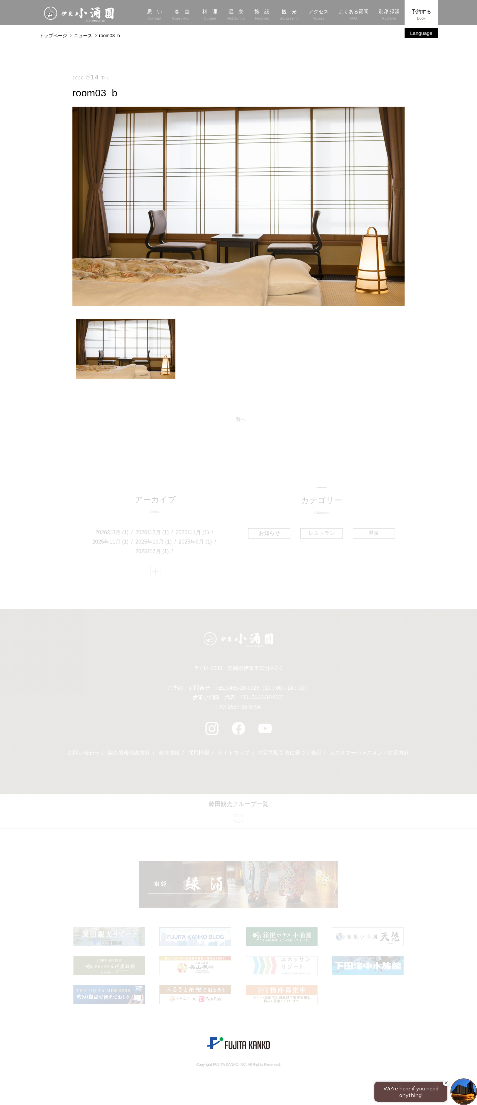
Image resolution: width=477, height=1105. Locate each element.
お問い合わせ (83, 755)
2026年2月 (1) (152, 533)
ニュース (83, 35)
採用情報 (198, 755)
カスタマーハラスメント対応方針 (370, 755)
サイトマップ (233, 755)
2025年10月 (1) (154, 543)
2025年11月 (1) (110, 543)
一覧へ (238, 419)
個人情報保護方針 (129, 755)
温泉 (373, 533)
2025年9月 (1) (195, 543)
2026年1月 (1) (192, 533)
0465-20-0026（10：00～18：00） (268, 690)
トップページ (53, 35)
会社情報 (169, 755)
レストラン (321, 533)
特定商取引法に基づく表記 (290, 755)
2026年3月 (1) (112, 533)
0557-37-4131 (268, 699)
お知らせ (269, 533)
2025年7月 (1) (152, 552)
